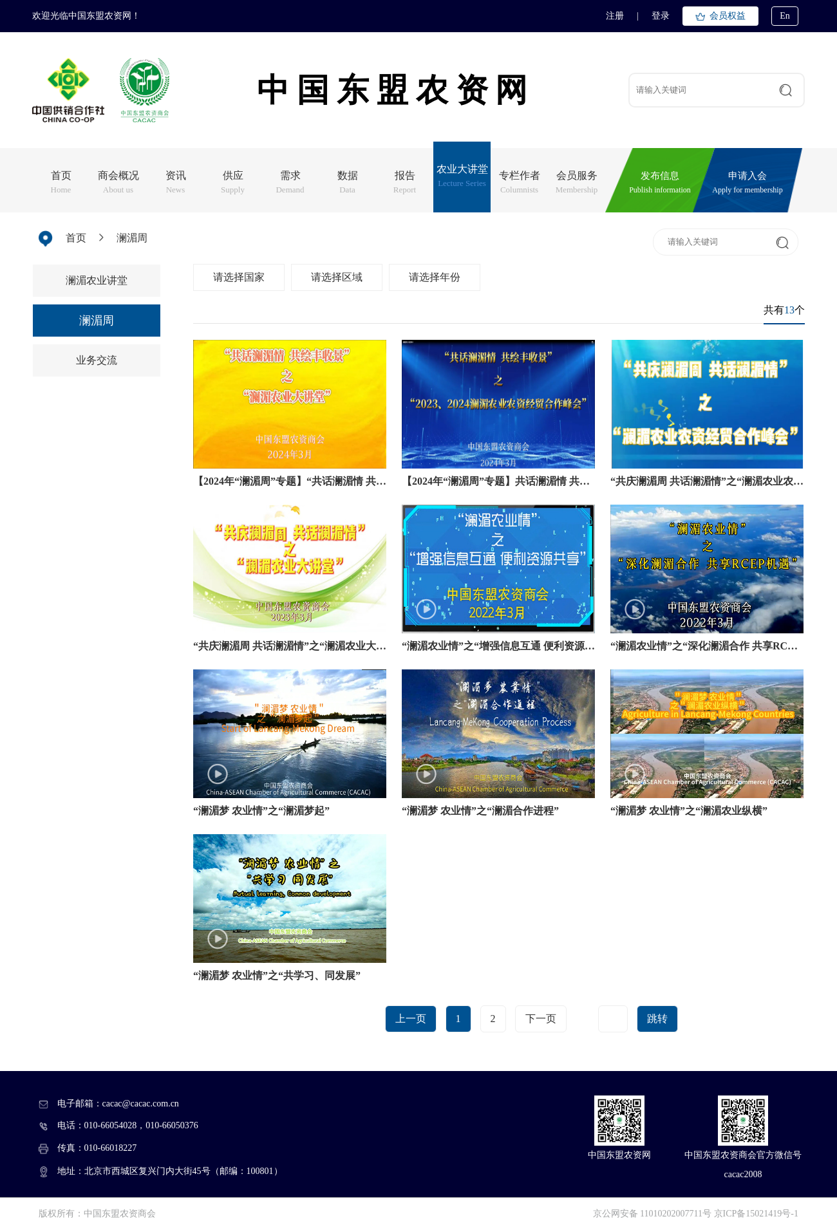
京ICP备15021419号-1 (756, 1213)
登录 (661, 16)
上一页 (410, 1018)
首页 (76, 237)
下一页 (540, 1018)
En (785, 16)
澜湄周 (132, 237)
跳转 (657, 1018)
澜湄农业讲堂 (96, 280)
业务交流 (96, 360)
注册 (615, 16)
